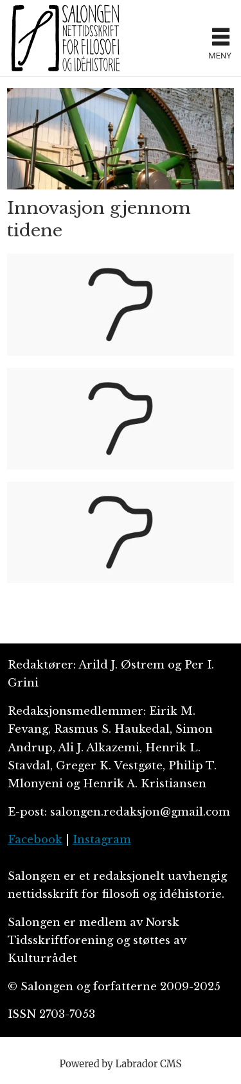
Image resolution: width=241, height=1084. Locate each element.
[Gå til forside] (104, 37)
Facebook (35, 839)
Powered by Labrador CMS (121, 1064)
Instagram (102, 839)
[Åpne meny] (220, 38)
